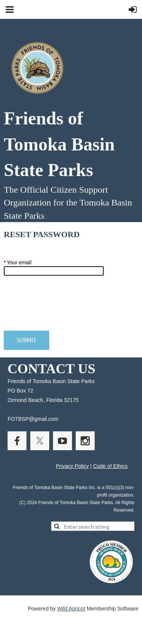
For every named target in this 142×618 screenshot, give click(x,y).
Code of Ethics (110, 466)
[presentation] (61, 307)
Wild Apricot (71, 609)
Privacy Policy (72, 466)
